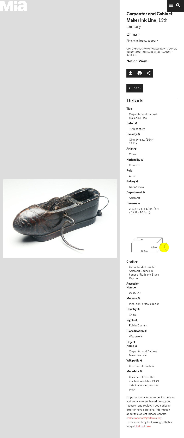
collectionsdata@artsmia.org (144, 418)
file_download (130, 73)
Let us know (143, 426)
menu (171, 5)
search (178, 5)
